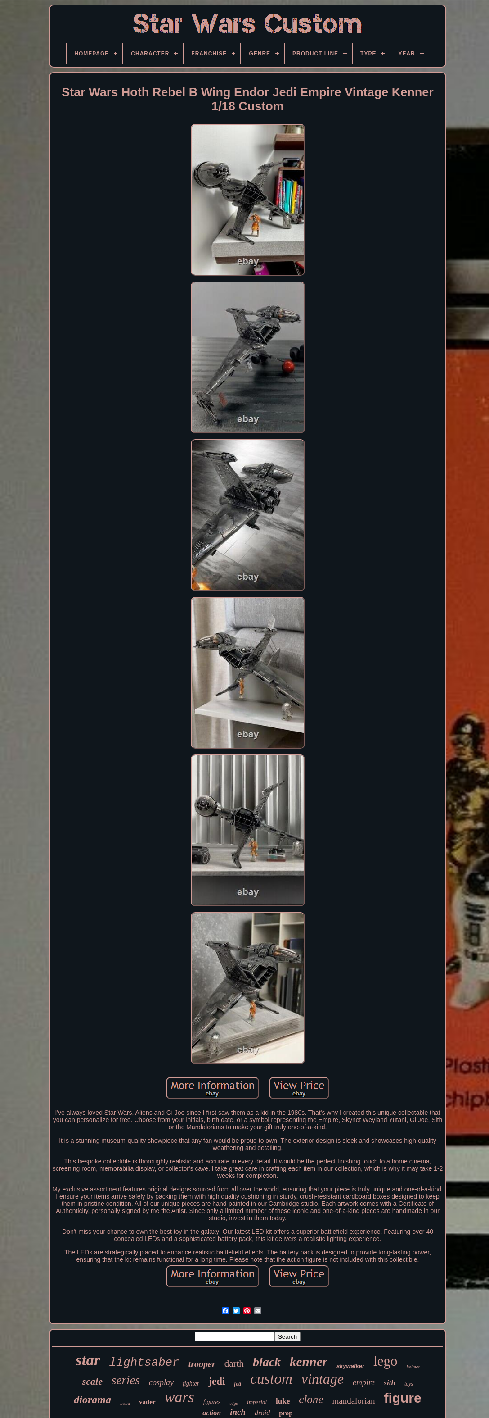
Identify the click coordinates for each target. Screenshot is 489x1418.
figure (402, 1398)
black (267, 1362)
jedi (216, 1381)
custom (271, 1379)
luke (283, 1401)
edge (233, 1403)
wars (179, 1397)
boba (125, 1403)
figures (211, 1402)
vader (147, 1401)
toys (408, 1384)
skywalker (350, 1366)
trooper (201, 1364)
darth (234, 1363)
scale (92, 1381)
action (211, 1413)
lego (385, 1361)
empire (364, 1382)
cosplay (161, 1382)
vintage (322, 1379)
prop (286, 1413)
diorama (92, 1399)
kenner (308, 1361)
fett (237, 1384)
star (88, 1360)
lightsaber (144, 1362)
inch (238, 1412)
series (126, 1380)
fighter (191, 1383)
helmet (412, 1366)
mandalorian (353, 1400)
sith (389, 1382)
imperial (257, 1402)
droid (262, 1413)
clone (311, 1399)
